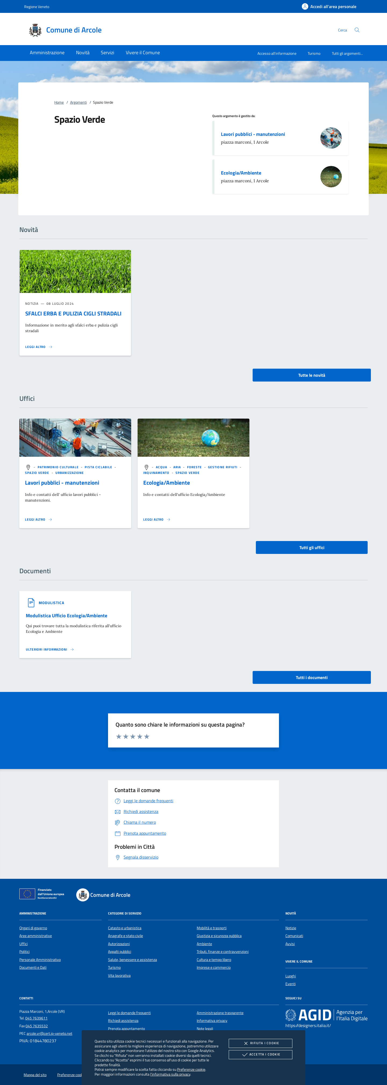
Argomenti (78, 102)
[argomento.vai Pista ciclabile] (99, 467)
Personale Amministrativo (40, 960)
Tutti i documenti (312, 677)
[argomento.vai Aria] (177, 467)
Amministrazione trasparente (220, 1013)
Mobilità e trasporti (212, 928)
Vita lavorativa (119, 975)
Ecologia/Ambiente (241, 172)
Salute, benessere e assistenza (132, 960)
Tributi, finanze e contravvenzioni (223, 952)
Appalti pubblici (119, 952)
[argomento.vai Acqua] (162, 467)
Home (59, 102)
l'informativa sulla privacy (170, 1074)
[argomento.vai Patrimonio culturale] (59, 467)
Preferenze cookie (191, 1069)
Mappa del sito (35, 1075)
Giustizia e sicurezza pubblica (219, 936)
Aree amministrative (35, 936)
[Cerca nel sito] (357, 30)
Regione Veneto (36, 6)
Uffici (23, 944)
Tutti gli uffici (311, 547)
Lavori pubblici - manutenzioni (253, 134)
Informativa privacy (212, 1021)
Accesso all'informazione (276, 53)
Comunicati (294, 936)
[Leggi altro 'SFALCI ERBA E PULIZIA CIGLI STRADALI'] (39, 347)
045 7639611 (36, 1018)
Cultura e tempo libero (214, 960)
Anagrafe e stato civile (125, 936)
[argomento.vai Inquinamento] (156, 472)
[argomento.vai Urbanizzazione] (69, 472)
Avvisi (290, 944)
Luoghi (290, 976)
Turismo (314, 53)
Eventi (290, 984)
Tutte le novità (311, 375)
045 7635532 (37, 1026)
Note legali (205, 1029)
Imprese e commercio (214, 967)
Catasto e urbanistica (124, 928)
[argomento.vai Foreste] (195, 467)
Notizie (290, 928)
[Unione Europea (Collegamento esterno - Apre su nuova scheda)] (43, 894)
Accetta (260, 1054)
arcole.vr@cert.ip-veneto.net (49, 1033)
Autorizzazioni (119, 944)
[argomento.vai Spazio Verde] (37, 472)
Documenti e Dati (32, 967)
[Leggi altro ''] (38, 519)
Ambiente (204, 944)
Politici (24, 952)
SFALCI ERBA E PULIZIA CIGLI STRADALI (73, 313)
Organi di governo (33, 928)
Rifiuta (260, 1043)
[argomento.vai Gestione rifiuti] (223, 467)
